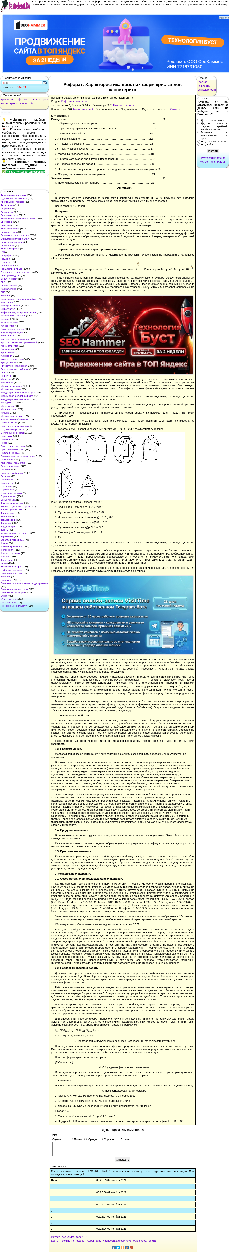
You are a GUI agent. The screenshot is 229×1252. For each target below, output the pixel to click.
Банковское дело (9, 215)
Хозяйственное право (12, 566)
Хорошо (107, 1139)
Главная (202, 81)
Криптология (7, 352)
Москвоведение (9, 409)
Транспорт (6, 523)
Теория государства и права (15, 506)
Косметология (8, 335)
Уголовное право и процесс (15, 533)
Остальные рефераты (12, 433)
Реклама (5, 469)
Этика (4, 596)
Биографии (6, 222)
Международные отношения (15, 399)
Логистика (6, 376)
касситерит (40, 99)
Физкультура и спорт (11, 546)
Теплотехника (8, 513)
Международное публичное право (18, 392)
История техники (9, 322)
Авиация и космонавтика (13, 195)
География (6, 255)
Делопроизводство (10, 275)
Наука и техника (9, 422)
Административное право (14, 198)
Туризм (4, 530)
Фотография (7, 560)
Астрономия (7, 212)
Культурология (8, 362)
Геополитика (7, 265)
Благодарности (206, 89)
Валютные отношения (12, 242)
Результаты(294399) (213, 157)
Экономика (6, 580)
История (5, 319)
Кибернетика (7, 326)
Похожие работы (123, 105)
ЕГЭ (3, 282)
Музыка (5, 413)
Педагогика (7, 436)
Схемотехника (8, 500)
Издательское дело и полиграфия (18, 299)
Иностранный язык (10, 305)
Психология (7, 459)
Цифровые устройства (12, 570)
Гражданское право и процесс (16, 272)
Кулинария (6, 356)
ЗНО (3, 292)
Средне (90, 1139)
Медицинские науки (11, 389)
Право (4, 443)
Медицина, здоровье (11, 386)
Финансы (5, 556)
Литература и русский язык (15, 369)
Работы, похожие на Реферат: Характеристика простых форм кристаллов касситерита (102, 1240)
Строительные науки (11, 493)
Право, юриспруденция (13, 446)
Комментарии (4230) (212, 161)
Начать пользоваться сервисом (26, 171)
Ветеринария (7, 245)
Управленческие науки (12, 540)
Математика (7, 382)
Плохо (76, 1139)
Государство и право (11, 269)
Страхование (7, 489)
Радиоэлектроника (10, 466)
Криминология (8, 349)
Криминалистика (9, 346)
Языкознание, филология (14, 606)
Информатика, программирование (18, 312)
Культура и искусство (12, 359)
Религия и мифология (12, 473)
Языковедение (8, 602)
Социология (7, 483)
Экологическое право (12, 573)
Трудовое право (9, 526)
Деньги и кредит (9, 279)
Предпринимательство (12, 449)
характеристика (11, 103)
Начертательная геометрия (15, 426)
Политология (7, 439)
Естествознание (9, 285)
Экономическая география (14, 589)
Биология (6, 225)
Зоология (5, 295)
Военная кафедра (10, 248)
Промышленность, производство (18, 456)
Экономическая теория (13, 592)
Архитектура (7, 205)
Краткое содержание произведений (19, 342)
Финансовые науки (10, 553)
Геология (5, 262)
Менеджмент (7, 402)
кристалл (7, 99)
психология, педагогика (13, 463)
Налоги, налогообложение (14, 419)
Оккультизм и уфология (13, 429)
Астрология (7, 208)
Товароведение (9, 520)
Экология (6, 576)
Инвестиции (7, 302)
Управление (7, 536)
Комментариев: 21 (83, 109)
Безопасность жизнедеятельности (18, 218)
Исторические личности (13, 315)
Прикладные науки (10, 453)
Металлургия (7, 406)
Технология (7, 516)
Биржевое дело (9, 232)
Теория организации (11, 509)
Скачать (175, 109)
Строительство (8, 496)
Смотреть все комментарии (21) (69, 1236)
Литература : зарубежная (14, 366)
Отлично (124, 1139)
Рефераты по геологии (75, 101)
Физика (4, 543)
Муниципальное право (12, 416)
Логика (4, 372)
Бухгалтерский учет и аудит (15, 239)
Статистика (7, 486)
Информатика (8, 309)
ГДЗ (3, 252)
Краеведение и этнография (15, 339)
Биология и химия (10, 228)
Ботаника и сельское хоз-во (15, 235)
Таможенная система (12, 503)
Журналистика (8, 289)
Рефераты (203, 85)
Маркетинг (6, 379)
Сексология (7, 479)
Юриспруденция (9, 599)
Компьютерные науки (12, 332)
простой (27, 103)
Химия (4, 563)
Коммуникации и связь (12, 329)
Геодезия (5, 259)
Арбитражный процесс (12, 202)
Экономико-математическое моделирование (24, 583)
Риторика (6, 476)
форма (23, 99)
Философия (7, 550)
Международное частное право (17, 396)
